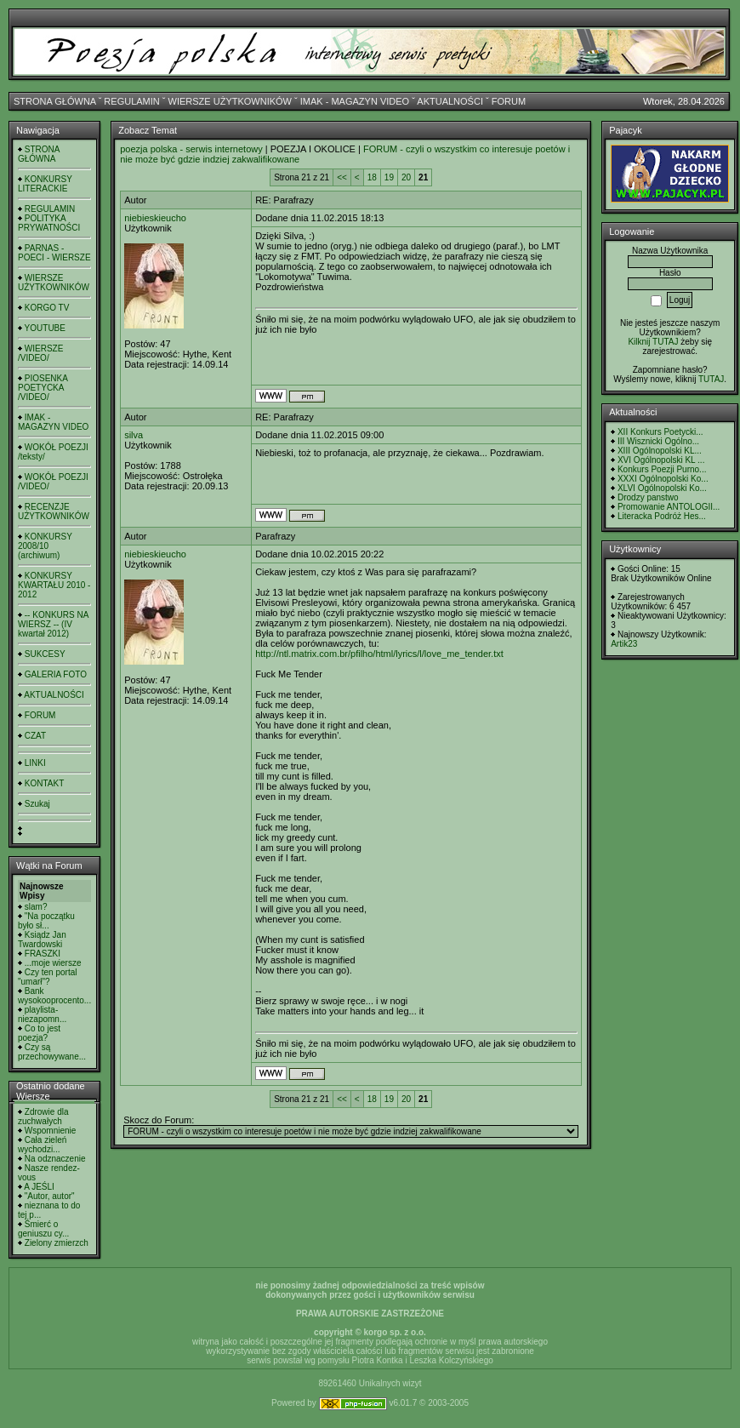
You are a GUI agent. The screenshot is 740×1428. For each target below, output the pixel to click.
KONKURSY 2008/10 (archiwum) (45, 546)
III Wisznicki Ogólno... (658, 441)
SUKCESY (45, 654)
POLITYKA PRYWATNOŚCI (49, 223)
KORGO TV (47, 307)
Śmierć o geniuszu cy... (43, 1229)
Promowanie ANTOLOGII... (669, 506)
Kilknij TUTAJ (653, 341)
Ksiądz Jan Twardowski (42, 939)
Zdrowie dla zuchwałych (43, 1116)
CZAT (35, 735)
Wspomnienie (51, 1130)
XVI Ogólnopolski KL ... (661, 460)
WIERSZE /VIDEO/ (40, 353)
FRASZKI (42, 953)
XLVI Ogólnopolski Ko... (662, 488)
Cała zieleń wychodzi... (42, 1144)
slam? (36, 906)
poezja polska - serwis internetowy (191, 149)
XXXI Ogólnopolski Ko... (663, 478)
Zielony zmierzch (56, 1243)
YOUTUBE (45, 328)
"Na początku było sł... (46, 920)
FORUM (509, 101)
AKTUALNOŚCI (450, 101)
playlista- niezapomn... (42, 1014)
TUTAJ (711, 379)
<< (342, 177)
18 (372, 177)
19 (389, 177)
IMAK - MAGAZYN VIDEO (354, 101)
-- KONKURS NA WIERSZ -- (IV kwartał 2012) (53, 624)
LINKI (35, 763)
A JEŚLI (39, 1186)
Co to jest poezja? (39, 1033)
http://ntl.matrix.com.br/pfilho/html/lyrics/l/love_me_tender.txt (379, 653)
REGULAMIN (131, 101)
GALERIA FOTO (56, 674)
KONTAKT (44, 783)
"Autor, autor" (50, 1196)
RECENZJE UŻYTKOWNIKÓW (53, 511)
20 (406, 177)
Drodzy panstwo (648, 497)
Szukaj (37, 803)
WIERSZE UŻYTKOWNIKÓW (230, 101)
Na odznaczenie (55, 1158)
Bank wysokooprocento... (54, 995)
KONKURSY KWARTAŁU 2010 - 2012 (54, 585)
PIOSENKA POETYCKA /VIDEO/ (42, 388)
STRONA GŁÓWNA (55, 101)
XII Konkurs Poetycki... (660, 432)
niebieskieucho (155, 218)
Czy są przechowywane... (52, 1051)
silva (133, 435)
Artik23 (624, 643)
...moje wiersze (53, 963)
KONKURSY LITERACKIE (45, 183)
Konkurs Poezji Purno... (662, 469)
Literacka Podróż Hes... (662, 516)
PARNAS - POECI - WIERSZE (54, 252)
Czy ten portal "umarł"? (47, 977)
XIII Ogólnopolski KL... (660, 450)
